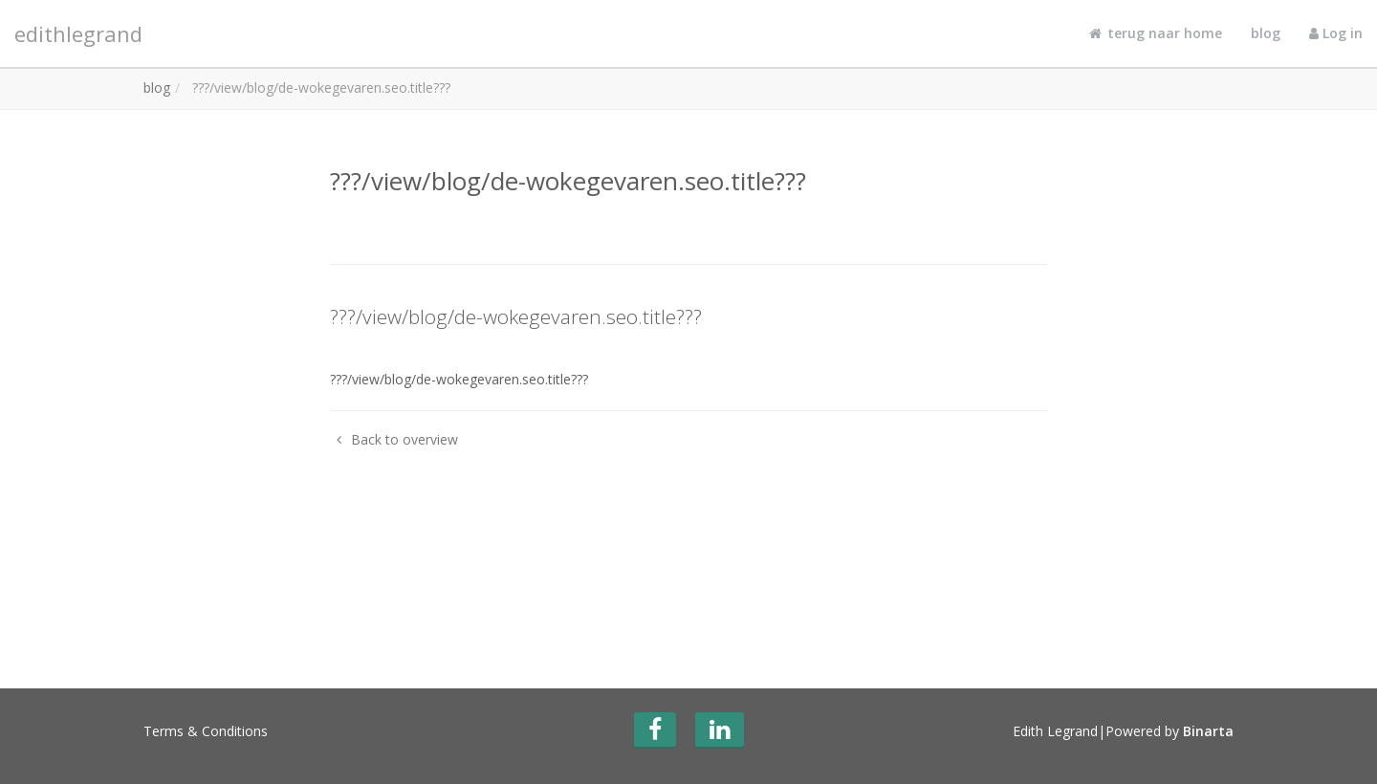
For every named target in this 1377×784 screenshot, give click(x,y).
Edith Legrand (1055, 731)
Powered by (1169, 731)
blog (1265, 33)
